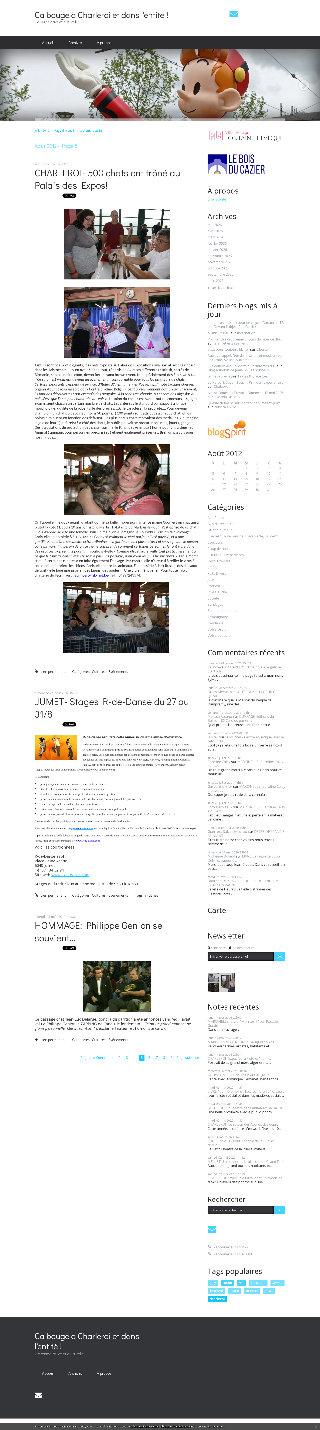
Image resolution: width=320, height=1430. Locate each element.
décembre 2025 (220, 256)
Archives (75, 42)
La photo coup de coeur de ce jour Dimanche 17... (246, 322)
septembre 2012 (90, 130)
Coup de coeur (219, 549)
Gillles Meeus (218, 691)
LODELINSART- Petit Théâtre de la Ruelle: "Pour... (241, 1143)
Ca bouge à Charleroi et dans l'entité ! (101, 14)
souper (277, 1282)
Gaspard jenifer (220, 786)
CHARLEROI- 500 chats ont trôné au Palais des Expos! (107, 178)
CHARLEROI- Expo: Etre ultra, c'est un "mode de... (246, 1178)
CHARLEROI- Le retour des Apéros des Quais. (243, 1124)
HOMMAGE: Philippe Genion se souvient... (98, 931)
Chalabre (221, 386)
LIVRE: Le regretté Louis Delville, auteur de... (244, 858)
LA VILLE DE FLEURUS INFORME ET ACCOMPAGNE (244, 883)
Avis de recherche (221, 524)
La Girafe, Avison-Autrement (230, 360)
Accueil (48, 42)
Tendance (215, 623)
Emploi (213, 567)
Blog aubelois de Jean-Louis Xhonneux (238, 370)
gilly (213, 1282)
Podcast (214, 586)
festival (216, 1290)
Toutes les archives (221, 288)
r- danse (151, 895)
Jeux (211, 580)
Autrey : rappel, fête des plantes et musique (242, 355)
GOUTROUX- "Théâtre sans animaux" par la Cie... (246, 1108)
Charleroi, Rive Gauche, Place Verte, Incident (243, 536)
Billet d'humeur (220, 530)
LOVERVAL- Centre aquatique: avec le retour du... (246, 739)
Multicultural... (219, 333)
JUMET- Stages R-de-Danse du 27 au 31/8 (112, 707)
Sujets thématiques (223, 611)
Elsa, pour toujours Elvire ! (228, 349)
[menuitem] (48, 42)
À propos (104, 42)
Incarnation (246, 333)
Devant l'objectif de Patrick (235, 326)
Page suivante (187, 1057)
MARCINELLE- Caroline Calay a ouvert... (245, 763)
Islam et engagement (231, 343)
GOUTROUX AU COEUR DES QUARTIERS (243, 693)
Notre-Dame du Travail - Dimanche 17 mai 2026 (245, 392)
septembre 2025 (221, 274)
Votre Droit (217, 629)
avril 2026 (215, 231)
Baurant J (215, 881)
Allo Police (216, 518)
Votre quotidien (220, 636)
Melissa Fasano (220, 716)
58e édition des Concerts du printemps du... (242, 366)
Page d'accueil (64, 130)
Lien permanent (50, 671)
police (269, 1290)
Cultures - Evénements (110, 671)
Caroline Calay (219, 761)
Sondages (215, 604)
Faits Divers (217, 573)
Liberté (262, 349)
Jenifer (213, 737)
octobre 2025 (218, 268)
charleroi (217, 1298)
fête (241, 1282)
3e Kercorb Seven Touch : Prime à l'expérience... (245, 382)
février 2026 (217, 244)
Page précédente (93, 1057)
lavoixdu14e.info (227, 397)
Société (213, 598)
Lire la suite (217, 199)
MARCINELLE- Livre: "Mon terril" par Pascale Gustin (243, 1023)
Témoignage (218, 617)
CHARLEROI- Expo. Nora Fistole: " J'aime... (240, 1058)
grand (234, 1290)
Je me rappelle (219, 376)
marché (252, 1290)
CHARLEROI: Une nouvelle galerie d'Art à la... (244, 669)
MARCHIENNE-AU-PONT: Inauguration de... (242, 1042)
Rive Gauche (217, 592)
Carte (217, 910)
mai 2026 (215, 225)
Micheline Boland (221, 856)
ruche (227, 1282)
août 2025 (216, 281)
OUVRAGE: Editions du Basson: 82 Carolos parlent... (241, 718)
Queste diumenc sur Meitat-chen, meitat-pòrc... (245, 403)
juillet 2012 (41, 130)
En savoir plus (215, 1426)
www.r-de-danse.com (70, 874)
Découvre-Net (219, 561)
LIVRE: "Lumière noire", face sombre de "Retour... (246, 1091)
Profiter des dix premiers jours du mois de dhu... (245, 339)
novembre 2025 (220, 262)
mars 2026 (216, 237)
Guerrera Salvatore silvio (227, 831)
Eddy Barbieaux (220, 807)
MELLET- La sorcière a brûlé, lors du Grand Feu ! (246, 1161)
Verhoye (214, 667)
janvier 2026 (217, 250)
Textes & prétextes (252, 376)
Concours (215, 542)
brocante (258, 1282)
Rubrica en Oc (225, 407)
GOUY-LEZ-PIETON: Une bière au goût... (239, 1075)
